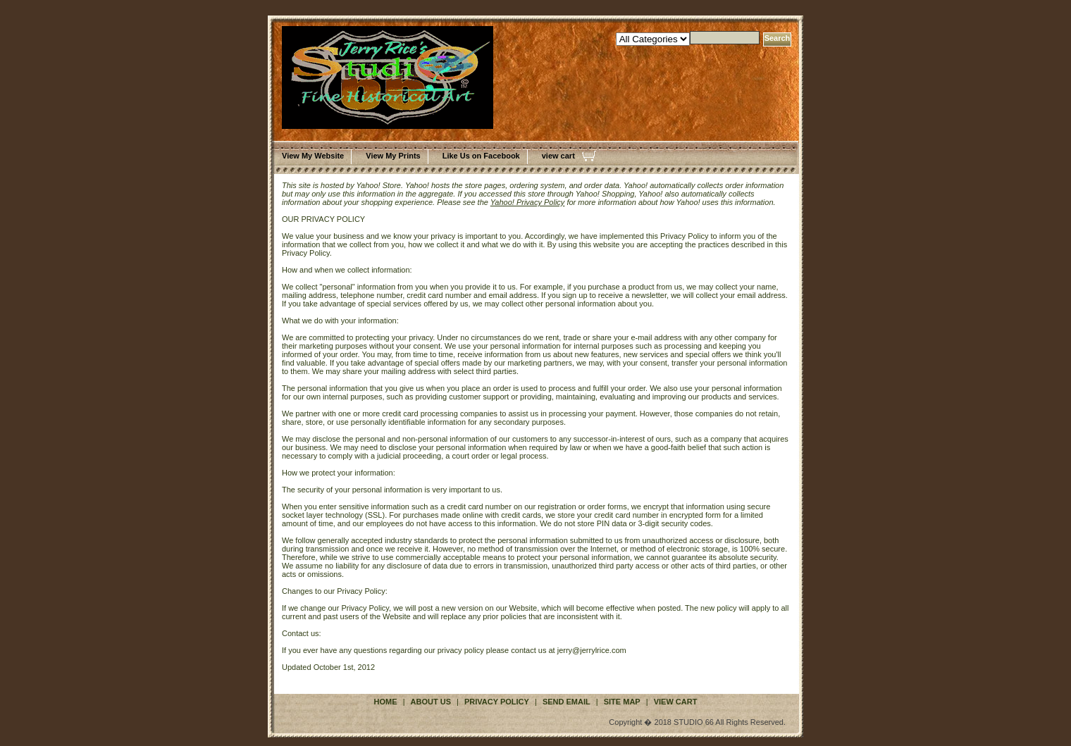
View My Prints (393, 155)
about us (431, 701)
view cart (558, 155)
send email (566, 701)
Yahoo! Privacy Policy (527, 202)
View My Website (313, 155)
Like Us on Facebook (481, 155)
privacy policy (496, 701)
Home (385, 701)
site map (622, 701)
